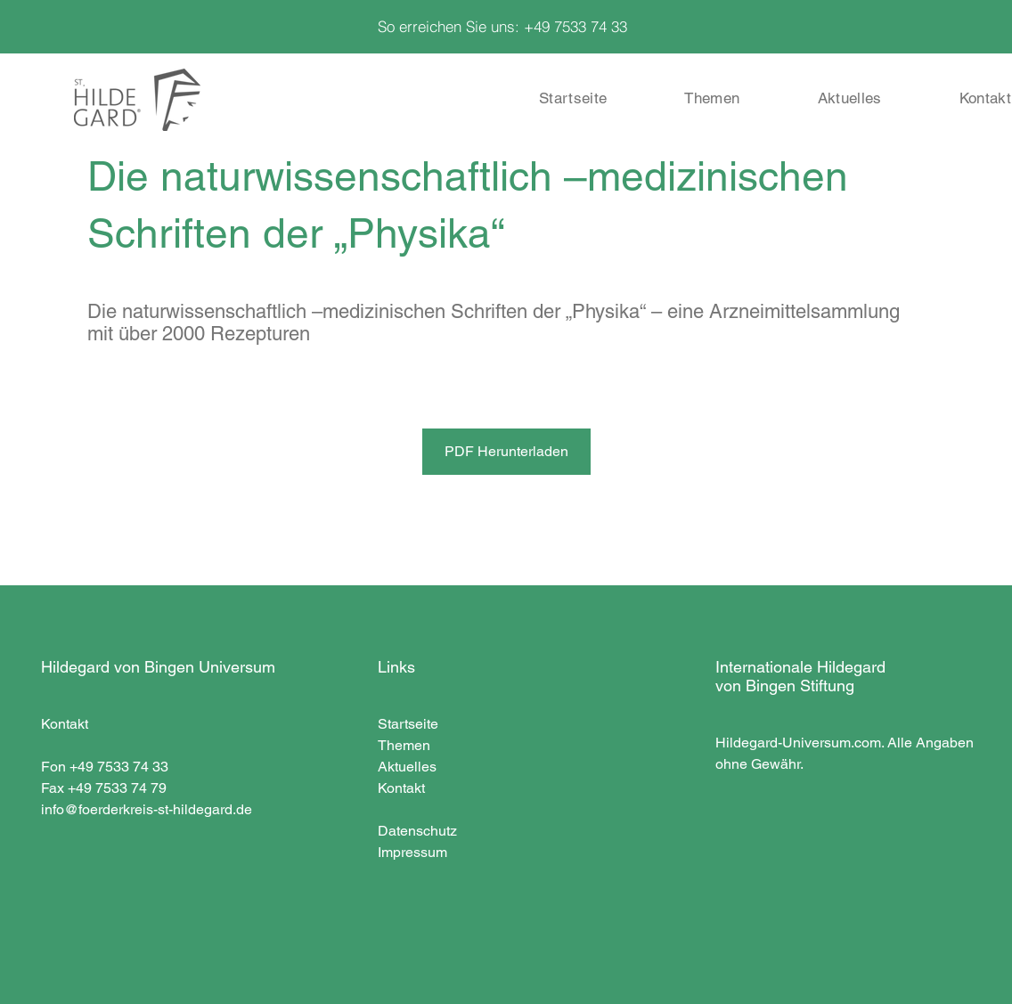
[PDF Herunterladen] (506, 452)
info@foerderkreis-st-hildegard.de (146, 809)
